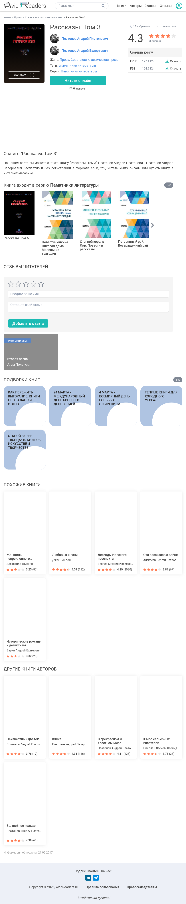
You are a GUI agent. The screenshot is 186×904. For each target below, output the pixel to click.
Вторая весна (17, 359)
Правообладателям (142, 887)
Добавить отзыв (28, 323)
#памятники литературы (77, 65)
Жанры (150, 6)
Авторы (136, 6)
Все (169, 185)
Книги (121, 6)
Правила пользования (102, 887)
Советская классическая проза (94, 60)
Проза (64, 60)
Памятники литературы (79, 71)
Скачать (175, 61)
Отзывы (166, 6)
